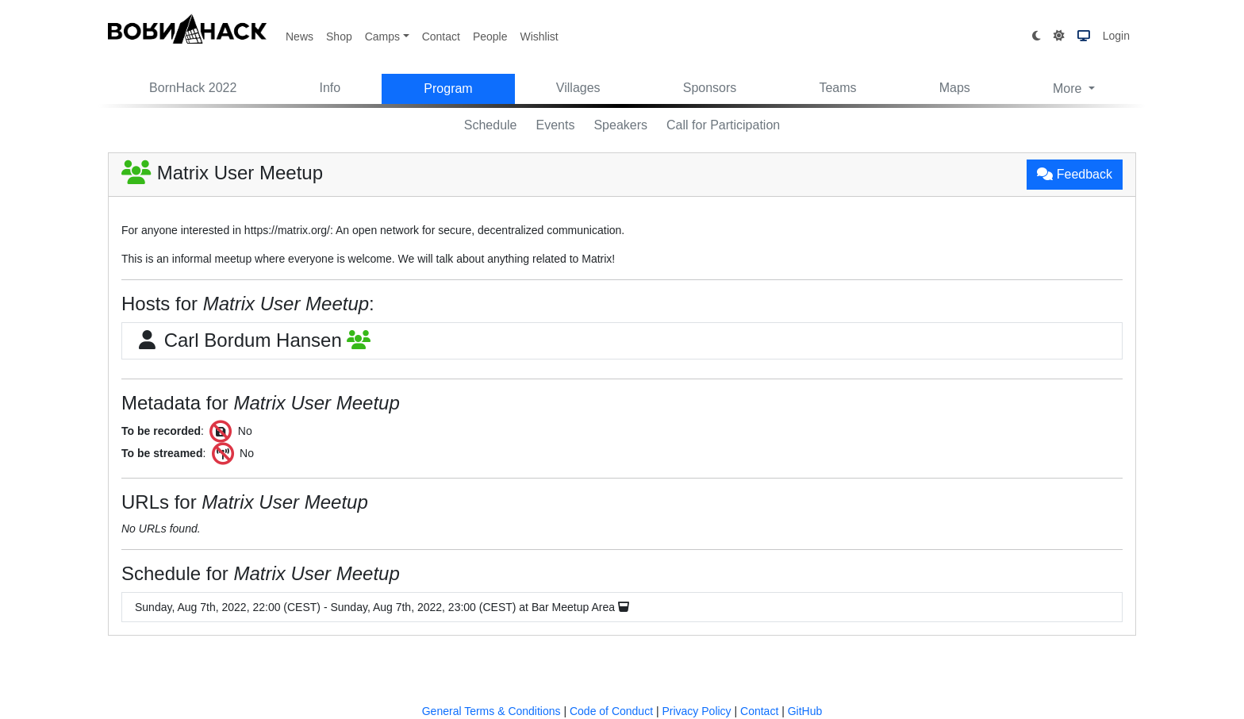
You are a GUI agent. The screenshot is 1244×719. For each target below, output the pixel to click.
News (299, 36)
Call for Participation (723, 125)
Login (1116, 35)
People (490, 36)
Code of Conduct (611, 711)
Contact (441, 36)
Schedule (490, 125)
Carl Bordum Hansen (253, 340)
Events (555, 125)
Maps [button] (954, 87)
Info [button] (330, 87)
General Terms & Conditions (491, 711)
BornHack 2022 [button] (192, 87)
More (1069, 88)
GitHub (805, 711)
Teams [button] (837, 87)
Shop (339, 36)
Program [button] (448, 88)
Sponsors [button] (710, 87)
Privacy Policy (696, 711)
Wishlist (539, 36)
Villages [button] (578, 87)
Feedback (1074, 174)
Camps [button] (382, 36)
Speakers (620, 125)
